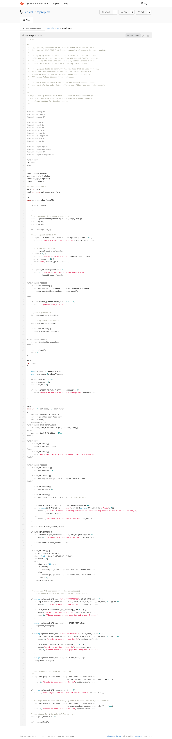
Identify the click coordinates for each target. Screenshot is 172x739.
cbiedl (29, 12)
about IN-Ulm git (114, 736)
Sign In (145, 3)
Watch (106, 12)
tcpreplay (43, 12)
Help (66, 3)
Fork (141, 12)
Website (138, 736)
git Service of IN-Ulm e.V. (37, 3)
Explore (56, 3)
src (58, 28)
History (130, 35)
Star (124, 12)
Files (26, 20)
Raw (137, 35)
